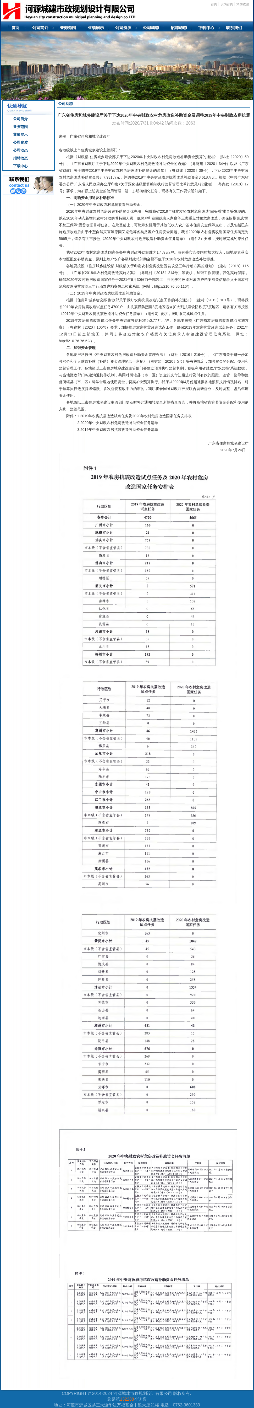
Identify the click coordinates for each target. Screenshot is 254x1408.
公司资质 (20, 142)
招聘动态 (20, 158)
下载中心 (20, 166)
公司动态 (20, 150)
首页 (214, 4)
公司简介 (20, 119)
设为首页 (226, 4)
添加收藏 (242, 4)
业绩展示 (20, 134)
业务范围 (20, 127)
